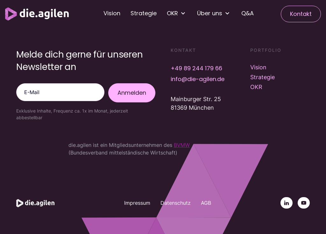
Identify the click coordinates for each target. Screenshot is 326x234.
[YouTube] (304, 203)
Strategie (144, 13)
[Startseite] (37, 14)
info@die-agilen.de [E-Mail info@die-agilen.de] (197, 79)
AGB (206, 203)
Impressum (137, 203)
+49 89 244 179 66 (196, 68)
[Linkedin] (286, 203)
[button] (177, 13)
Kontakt (301, 14)
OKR (256, 87)
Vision (111, 13)
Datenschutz (175, 203)
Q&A (247, 13)
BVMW (182, 145)
